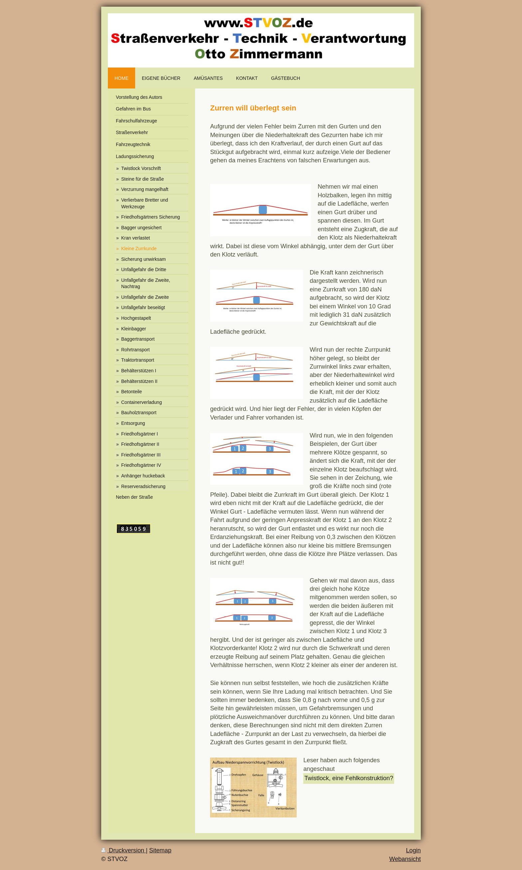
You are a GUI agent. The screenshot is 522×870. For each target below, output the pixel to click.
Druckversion (123, 850)
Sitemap (160, 850)
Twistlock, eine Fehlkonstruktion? (348, 778)
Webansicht (405, 859)
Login (413, 850)
